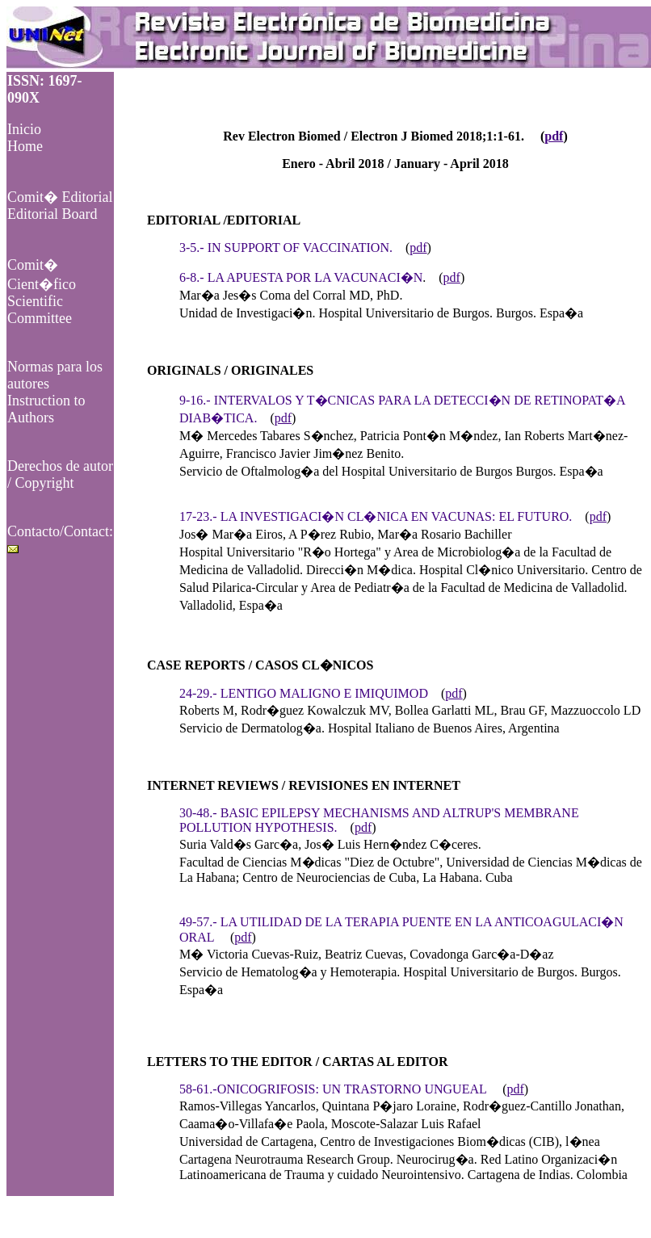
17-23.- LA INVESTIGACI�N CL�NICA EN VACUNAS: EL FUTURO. (375, 516)
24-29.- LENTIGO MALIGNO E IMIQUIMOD (303, 693)
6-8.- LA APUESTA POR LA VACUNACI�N (300, 277)
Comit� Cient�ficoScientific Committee (41, 291)
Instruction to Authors (46, 409)
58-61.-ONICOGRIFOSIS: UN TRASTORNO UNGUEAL (332, 1089)
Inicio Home (25, 137)
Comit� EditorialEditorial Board (60, 205)
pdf (553, 136)
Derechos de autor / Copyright (60, 474)
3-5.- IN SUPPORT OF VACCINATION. (286, 247)
